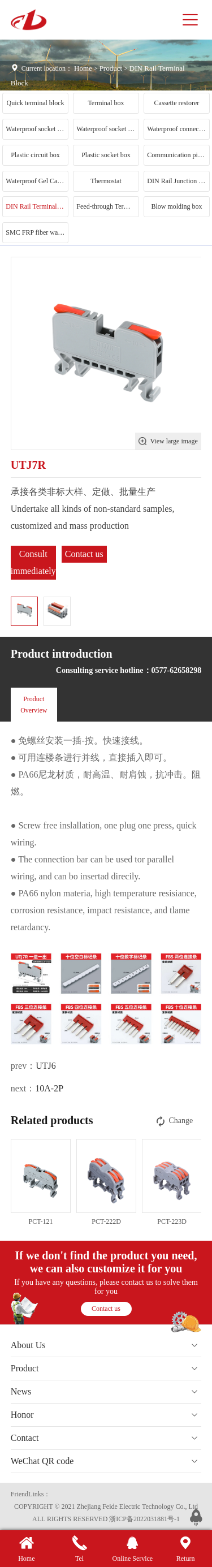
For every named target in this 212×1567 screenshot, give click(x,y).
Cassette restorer (177, 103)
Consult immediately (33, 562)
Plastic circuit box (35, 155)
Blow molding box (176, 206)
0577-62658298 (177, 670)
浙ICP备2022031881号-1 (144, 1519)
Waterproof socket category (107, 129)
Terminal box (106, 103)
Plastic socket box (106, 155)
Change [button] (173, 1121)
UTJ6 (46, 1065)
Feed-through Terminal (107, 206)
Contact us (84, 554)
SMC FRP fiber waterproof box (36, 232)
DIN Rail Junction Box (178, 181)
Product (110, 68)
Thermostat (106, 181)
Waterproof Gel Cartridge (36, 181)
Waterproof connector (176, 129)
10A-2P (49, 1088)
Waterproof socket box (36, 129)
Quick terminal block (35, 103)
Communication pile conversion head (178, 155)
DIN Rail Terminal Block (36, 206)
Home (83, 68)
